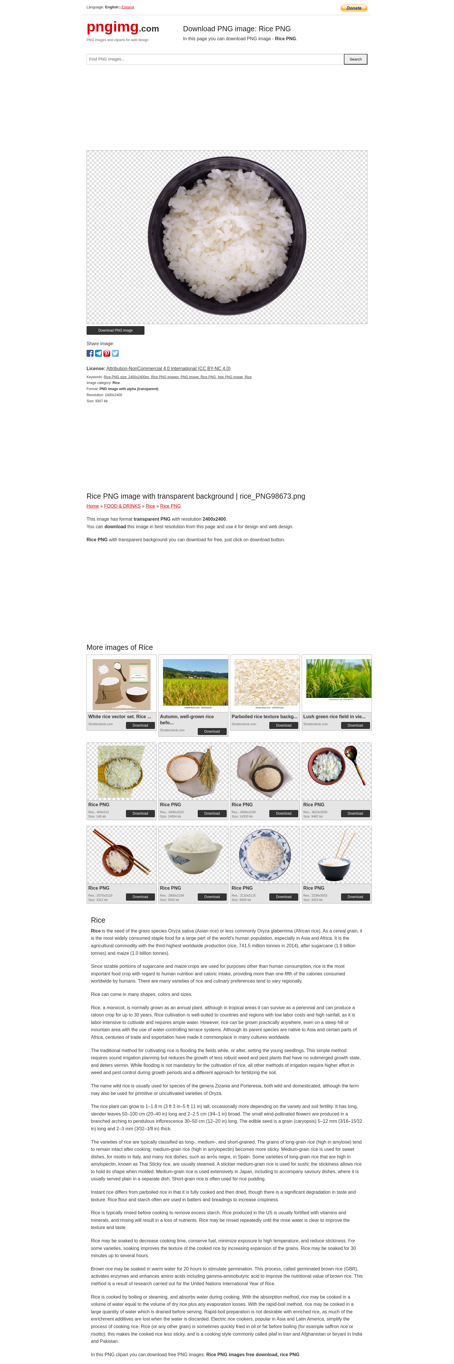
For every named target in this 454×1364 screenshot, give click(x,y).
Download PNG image (115, 330)
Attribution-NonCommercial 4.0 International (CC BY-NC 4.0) (168, 368)
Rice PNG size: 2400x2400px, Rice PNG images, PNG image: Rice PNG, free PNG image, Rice (178, 377)
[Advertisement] (227, 109)
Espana (128, 7)
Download (140, 725)
